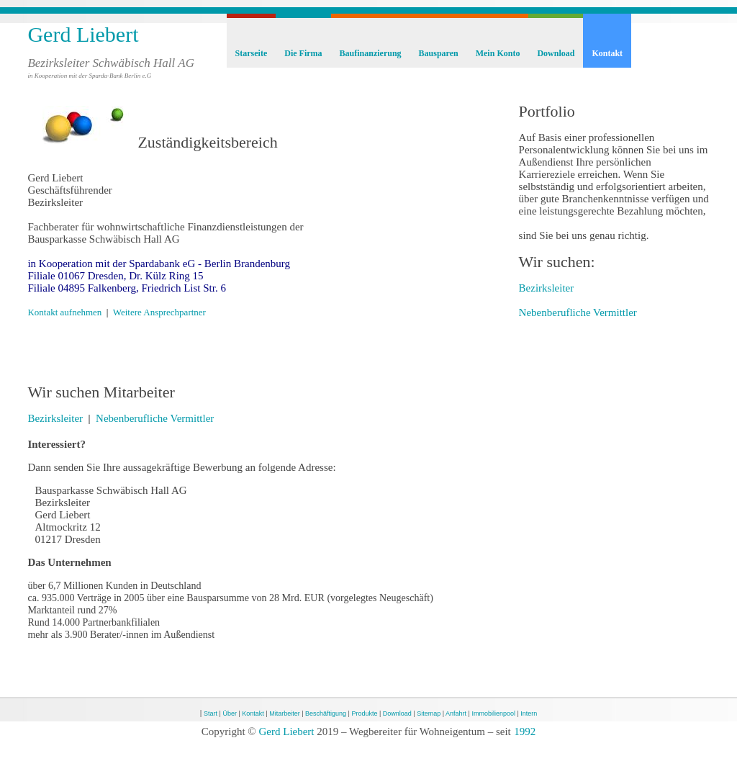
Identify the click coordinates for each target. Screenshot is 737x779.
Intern (528, 713)
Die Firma (303, 53)
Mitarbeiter (284, 713)
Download (555, 53)
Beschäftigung (325, 713)
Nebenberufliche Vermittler (155, 418)
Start (210, 713)
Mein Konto (498, 53)
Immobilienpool (493, 713)
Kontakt (607, 53)
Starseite (251, 53)
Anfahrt (456, 713)
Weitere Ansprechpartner (159, 312)
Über (229, 713)
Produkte (364, 713)
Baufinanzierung (371, 53)
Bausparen (438, 53)
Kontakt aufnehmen (64, 312)
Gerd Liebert (82, 34)
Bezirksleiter (55, 418)
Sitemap (428, 713)
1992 (524, 731)
